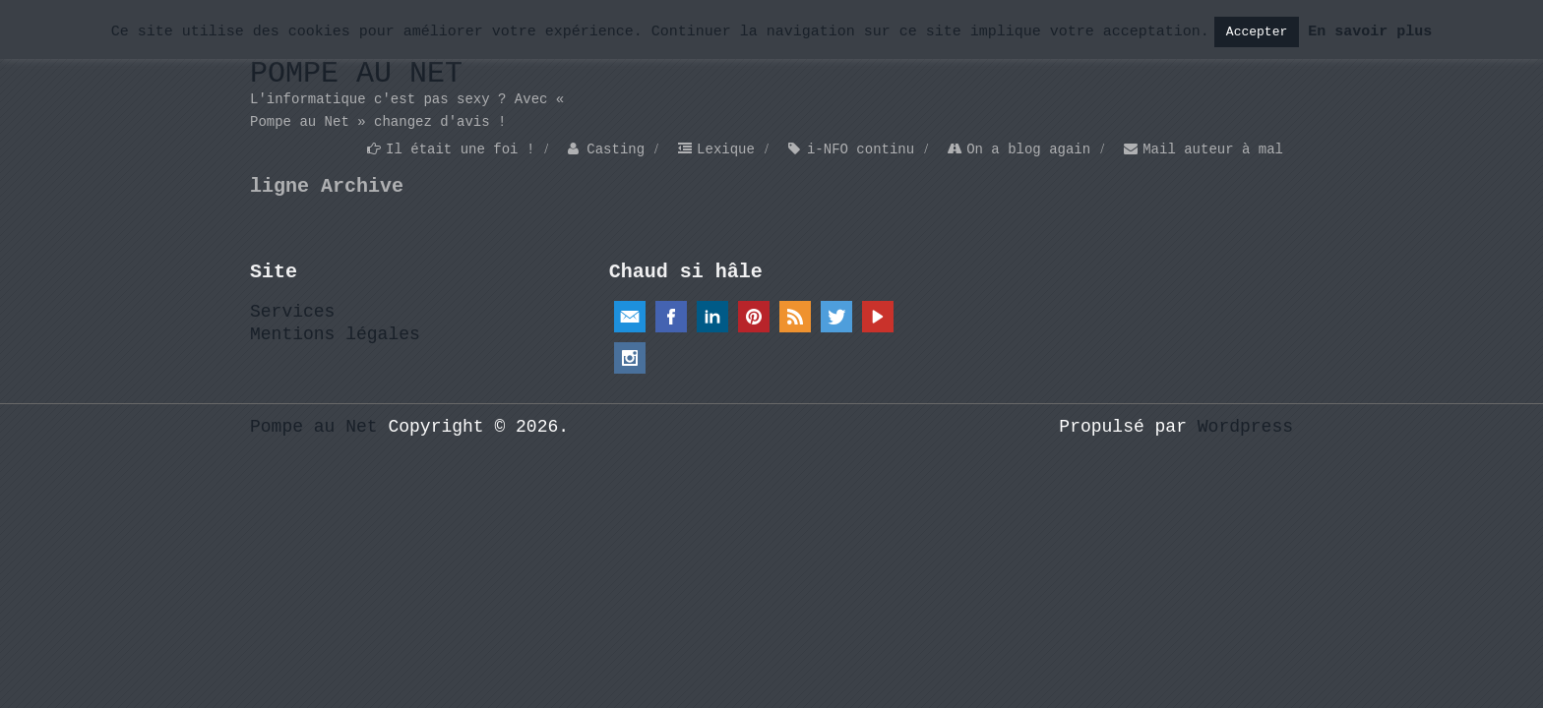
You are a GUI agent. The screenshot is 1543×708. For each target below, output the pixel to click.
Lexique (726, 149)
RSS (795, 316)
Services (292, 312)
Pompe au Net (356, 73)
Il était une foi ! (460, 149)
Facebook (671, 316)
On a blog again (1028, 149)
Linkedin (712, 316)
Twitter (836, 316)
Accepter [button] (1256, 32)
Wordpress (1245, 427)
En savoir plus (1370, 32)
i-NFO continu (860, 149)
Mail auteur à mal (1212, 149)
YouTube (878, 316)
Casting (615, 149)
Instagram (630, 358)
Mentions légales (335, 334)
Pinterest (754, 316)
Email (630, 316)
